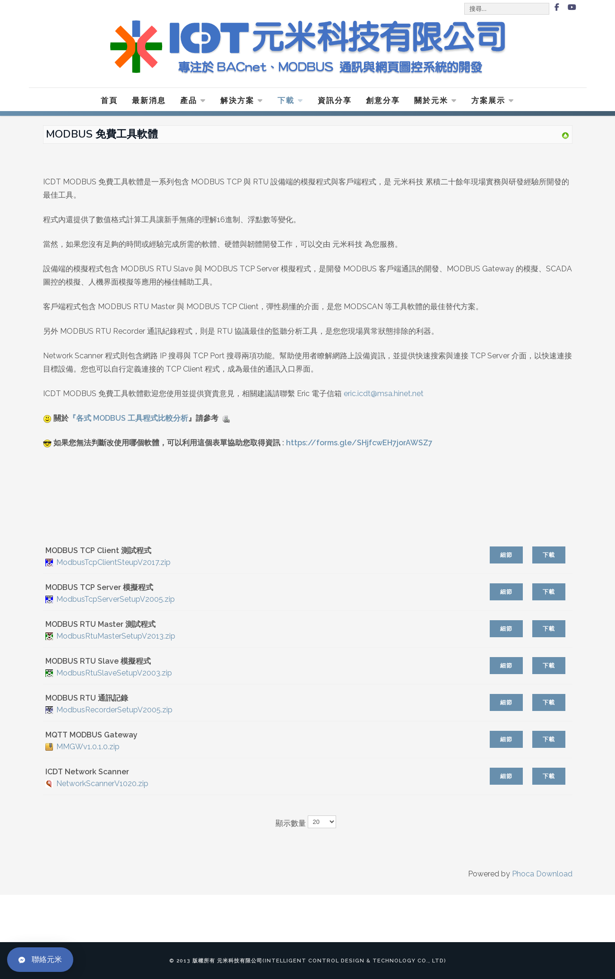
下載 (290, 100)
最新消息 (149, 100)
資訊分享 (335, 100)
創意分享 (383, 100)
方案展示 (492, 100)
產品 (193, 100)
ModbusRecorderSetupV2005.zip (114, 709)
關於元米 (435, 100)
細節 (506, 555)
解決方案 (241, 100)
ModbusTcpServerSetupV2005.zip (115, 599)
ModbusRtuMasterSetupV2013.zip (115, 636)
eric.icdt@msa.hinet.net (384, 393)
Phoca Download (542, 873)
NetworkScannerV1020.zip (102, 783)
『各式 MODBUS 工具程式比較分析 (128, 418)
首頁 (109, 100)
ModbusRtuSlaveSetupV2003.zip (114, 672)
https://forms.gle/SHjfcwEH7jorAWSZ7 (359, 442)
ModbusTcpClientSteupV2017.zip (113, 562)
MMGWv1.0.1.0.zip (88, 746)
